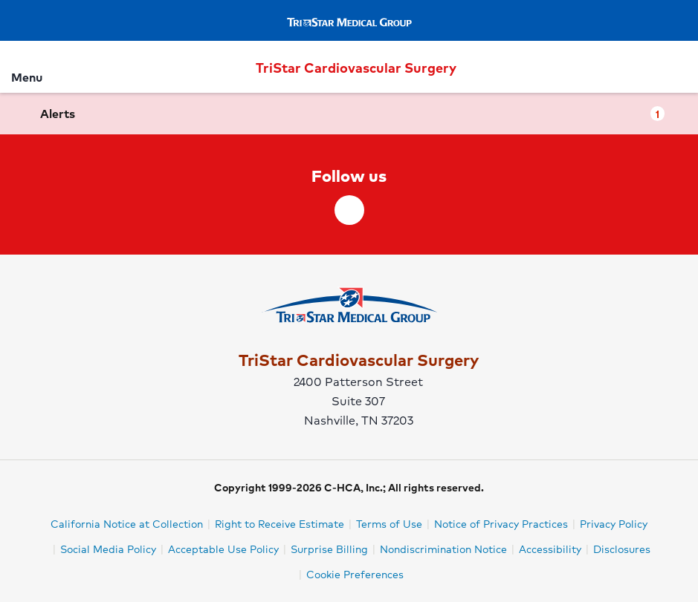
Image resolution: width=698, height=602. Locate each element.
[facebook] (349, 210)
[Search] (678, 66)
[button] (349, 113)
